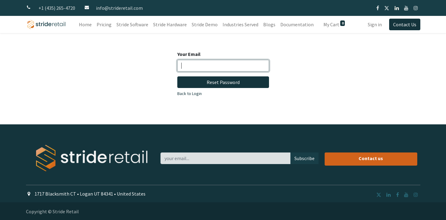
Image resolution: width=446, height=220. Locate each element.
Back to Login (189, 93)
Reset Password (223, 82)
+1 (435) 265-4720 (57, 8)
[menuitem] (85, 24)
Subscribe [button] (304, 158)
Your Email (189, 54)
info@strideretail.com (119, 8)
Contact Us (404, 24)
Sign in (375, 24)
